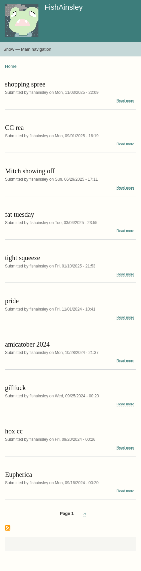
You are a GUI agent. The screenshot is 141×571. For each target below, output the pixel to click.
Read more (125, 101)
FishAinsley (63, 7)
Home (11, 66)
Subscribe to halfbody (7, 528)
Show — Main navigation (27, 49)
